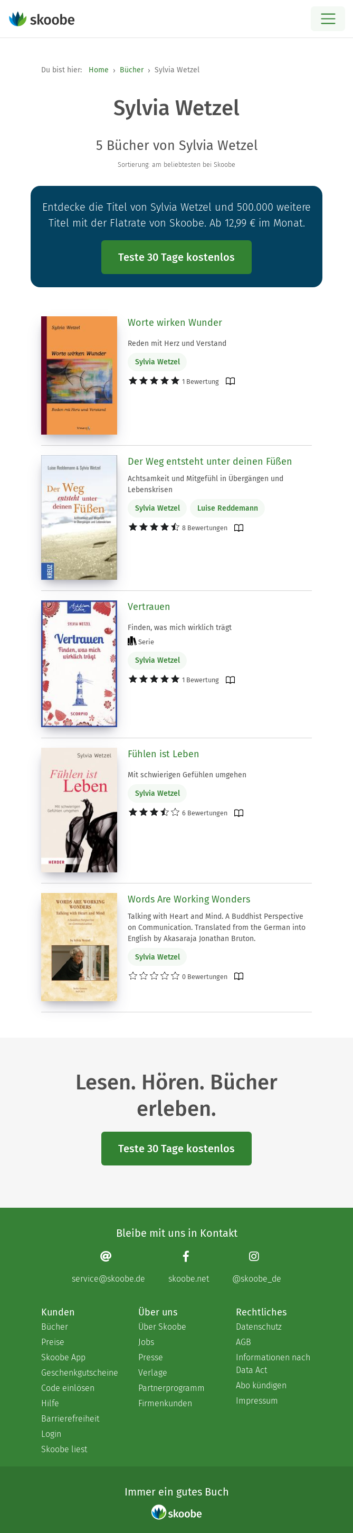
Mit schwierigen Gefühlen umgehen (187, 774)
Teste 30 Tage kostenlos (176, 257)
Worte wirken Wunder (175, 322)
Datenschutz (259, 1327)
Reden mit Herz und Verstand (177, 343)
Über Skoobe (162, 1327)
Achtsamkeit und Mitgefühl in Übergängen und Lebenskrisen (205, 484)
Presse (150, 1357)
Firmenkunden (165, 1403)
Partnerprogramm (171, 1388)
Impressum (257, 1401)
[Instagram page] (257, 1267)
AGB (243, 1342)
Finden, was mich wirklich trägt (180, 627)
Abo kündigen (261, 1385)
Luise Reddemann (227, 508)
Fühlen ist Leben (163, 754)
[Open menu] (328, 18)
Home (99, 69)
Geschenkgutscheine (79, 1373)
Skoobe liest (64, 1449)
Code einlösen (67, 1388)
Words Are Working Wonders (189, 899)
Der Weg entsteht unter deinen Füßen (210, 461)
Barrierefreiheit (70, 1419)
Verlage (152, 1373)
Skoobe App (63, 1357)
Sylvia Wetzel (157, 362)
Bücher (132, 69)
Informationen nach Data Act (273, 1363)
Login (51, 1434)
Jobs (146, 1342)
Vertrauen (149, 607)
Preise (52, 1342)
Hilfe (50, 1403)
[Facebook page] (189, 1267)
